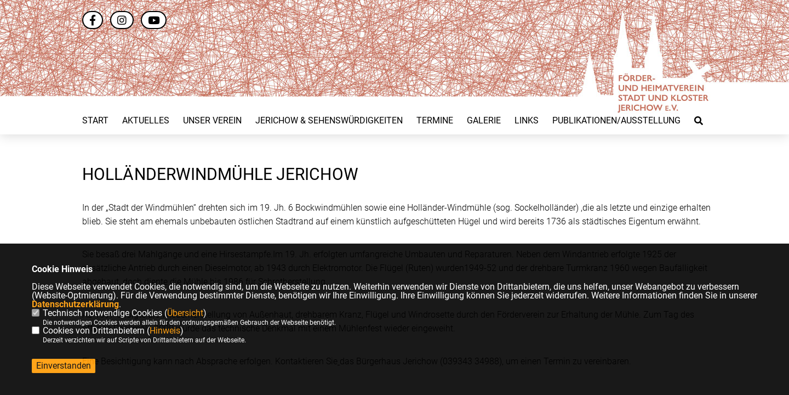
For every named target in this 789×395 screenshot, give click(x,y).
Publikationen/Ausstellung (616, 120)
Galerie (484, 120)
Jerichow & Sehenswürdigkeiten (329, 120)
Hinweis (165, 330)
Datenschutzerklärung (75, 304)
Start (95, 120)
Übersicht (185, 313)
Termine (434, 120)
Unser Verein (212, 120)
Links (526, 120)
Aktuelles (145, 120)
